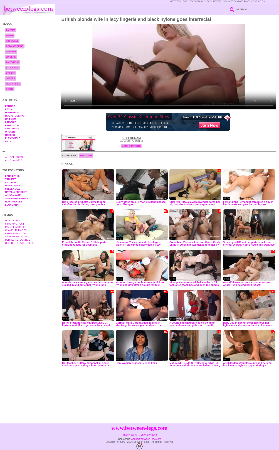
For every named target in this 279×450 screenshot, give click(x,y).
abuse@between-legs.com (146, 439)
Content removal (148, 434)
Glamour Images (16, 230)
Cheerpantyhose (16, 236)
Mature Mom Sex (15, 227)
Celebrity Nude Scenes (20, 243)
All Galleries (14, 157)
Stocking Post (14, 223)
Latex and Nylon (15, 233)
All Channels (14, 160)
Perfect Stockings (17, 239)
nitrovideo (12, 220)
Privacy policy (129, 434)
